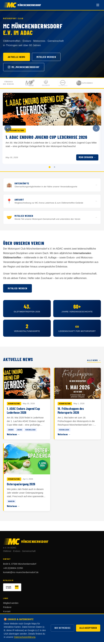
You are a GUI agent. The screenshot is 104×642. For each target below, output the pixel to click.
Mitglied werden (46, 56)
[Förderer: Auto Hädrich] (88, 83)
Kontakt (6, 611)
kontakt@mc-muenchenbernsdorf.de (21, 572)
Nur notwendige (62, 628)
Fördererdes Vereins (8, 83)
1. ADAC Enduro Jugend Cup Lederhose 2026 (23, 410)
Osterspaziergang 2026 (21, 484)
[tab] (49, 167)
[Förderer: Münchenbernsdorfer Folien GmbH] (33, 83)
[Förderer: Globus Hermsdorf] (50, 83)
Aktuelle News (16, 56)
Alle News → (94, 360)
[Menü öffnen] (98, 5)
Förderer (7, 607)
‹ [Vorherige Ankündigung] (7, 128)
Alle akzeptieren (88, 628)
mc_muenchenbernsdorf (24, 66)
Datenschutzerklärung (24, 637)
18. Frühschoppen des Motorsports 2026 (71, 410)
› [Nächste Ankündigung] (96, 128)
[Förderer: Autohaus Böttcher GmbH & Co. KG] (66, 83)
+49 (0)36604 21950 (13, 568)
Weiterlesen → (13, 434)
